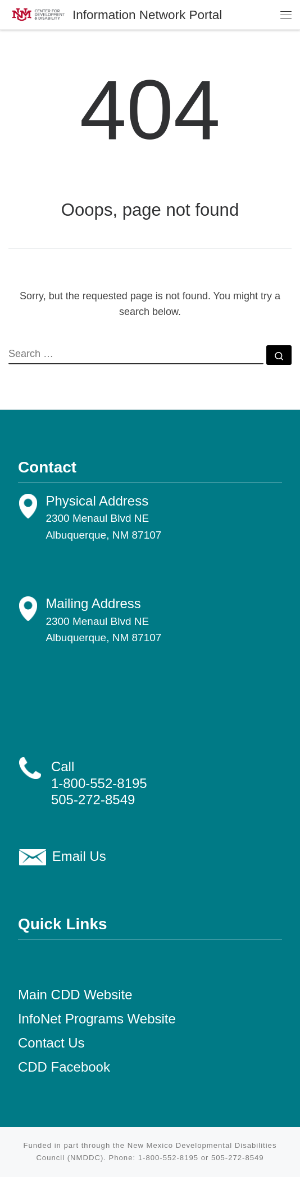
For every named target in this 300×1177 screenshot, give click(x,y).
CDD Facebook (64, 1066)
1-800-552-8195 (99, 783)
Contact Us (51, 1042)
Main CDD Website (75, 994)
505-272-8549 (93, 799)
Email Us (79, 856)
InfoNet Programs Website (97, 1018)
